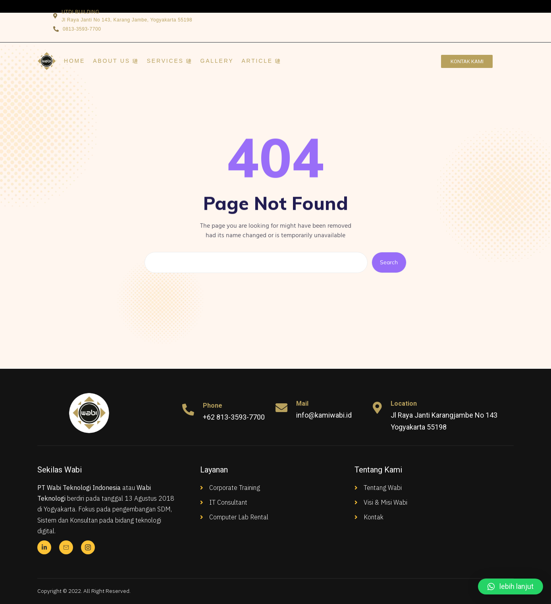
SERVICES (170, 61)
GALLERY (217, 61)
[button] (510, 586)
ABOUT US (116, 61)
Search (389, 262)
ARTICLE (261, 61)
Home (74, 61)
